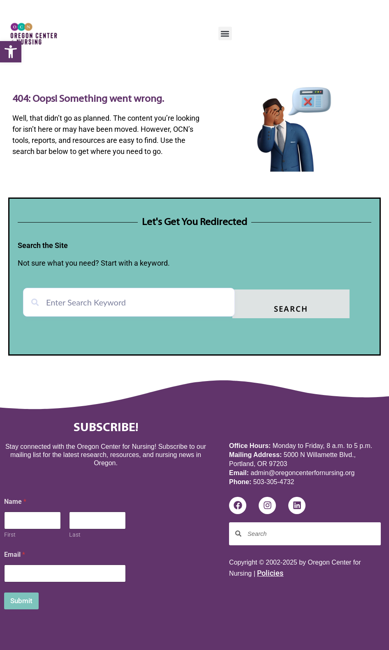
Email (14, 552)
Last (75, 532)
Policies (270, 571)
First (10, 532)
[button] (10, 51)
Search (311, 308)
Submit (21, 599)
